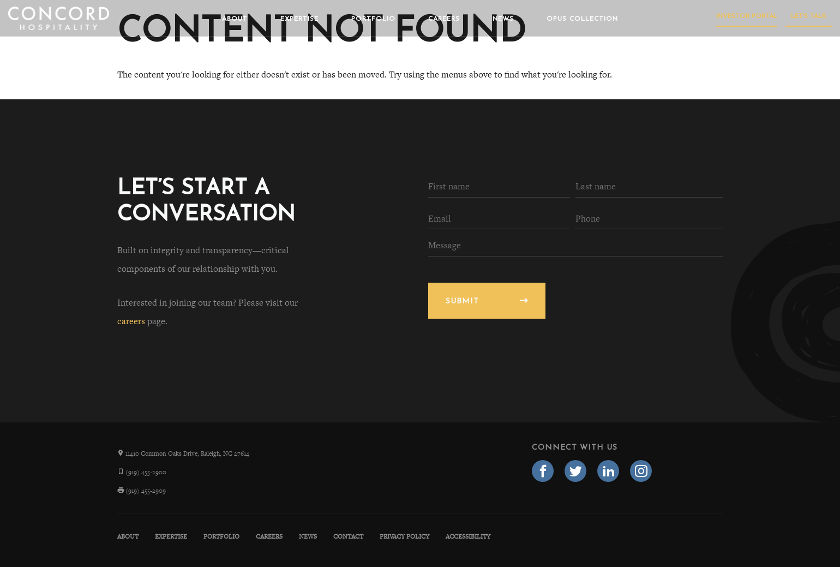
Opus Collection (582, 19)
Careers (444, 19)
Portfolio (373, 19)
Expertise (299, 19)
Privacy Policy (404, 536)
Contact (348, 536)
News (503, 19)
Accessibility (468, 536)
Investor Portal (746, 16)
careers (131, 321)
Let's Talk (808, 16)
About (235, 19)
